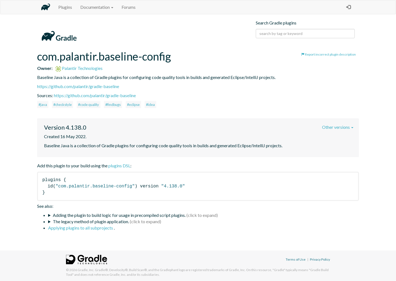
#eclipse (133, 104)
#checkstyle (62, 104)
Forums (129, 7)
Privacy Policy (320, 259)
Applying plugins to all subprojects (81, 227)
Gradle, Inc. (86, 270)
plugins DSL (119, 165)
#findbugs (113, 104)
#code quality (88, 104)
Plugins (65, 7)
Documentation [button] (96, 7)
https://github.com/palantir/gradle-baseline (78, 86)
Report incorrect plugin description (328, 54)
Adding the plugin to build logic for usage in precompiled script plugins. (119, 215)
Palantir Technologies (79, 68)
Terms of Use (296, 259)
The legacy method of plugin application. (91, 221)
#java (42, 104)
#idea (150, 104)
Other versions (337, 127)
